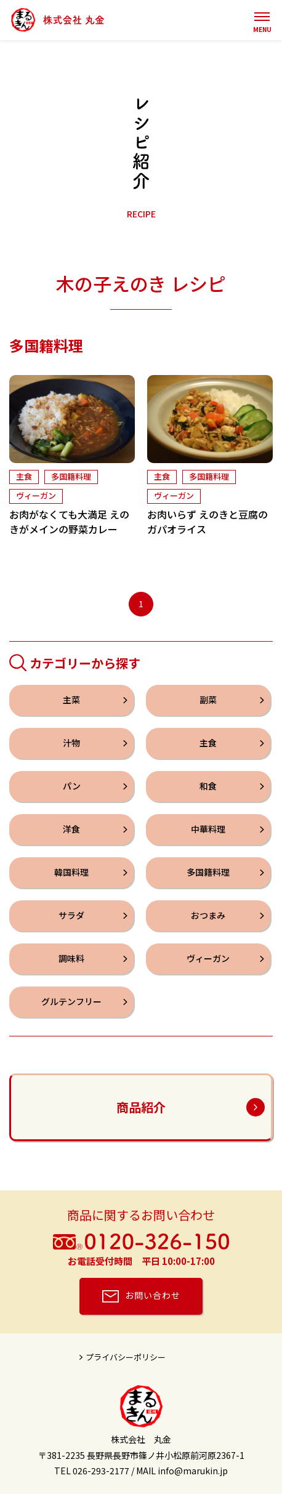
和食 (208, 786)
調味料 (71, 959)
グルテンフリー (71, 1002)
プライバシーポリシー (126, 1357)
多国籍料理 (71, 477)
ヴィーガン (36, 496)
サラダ (71, 916)
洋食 (71, 829)
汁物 (71, 743)
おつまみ (208, 916)
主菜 (71, 700)
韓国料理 (71, 872)
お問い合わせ (152, 1295)
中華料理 (208, 829)
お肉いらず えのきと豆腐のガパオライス (207, 522)
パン (72, 786)
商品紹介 (141, 1107)
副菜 (208, 700)
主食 (24, 477)
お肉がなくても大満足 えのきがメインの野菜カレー (69, 522)
